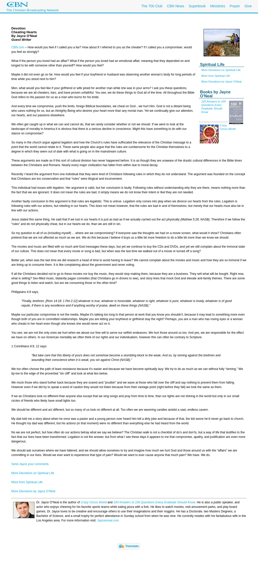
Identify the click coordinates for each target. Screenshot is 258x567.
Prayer (235, 6)
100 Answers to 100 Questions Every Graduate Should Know (154, 502)
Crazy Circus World (94, 502)
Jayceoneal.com (108, 520)
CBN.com (17, 47)
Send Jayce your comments (30, 464)
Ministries (217, 6)
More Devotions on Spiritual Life (221, 69)
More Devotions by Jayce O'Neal (221, 81)
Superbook (197, 6)
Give (248, 6)
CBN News (175, 6)
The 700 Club (152, 6)
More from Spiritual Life (215, 75)
